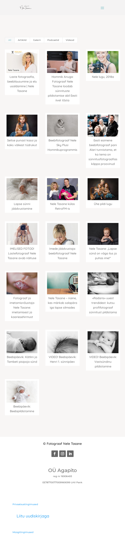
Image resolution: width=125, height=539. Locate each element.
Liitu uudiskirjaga (33, 515)
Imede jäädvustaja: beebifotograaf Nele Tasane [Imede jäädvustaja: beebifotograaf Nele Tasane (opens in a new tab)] (62, 253)
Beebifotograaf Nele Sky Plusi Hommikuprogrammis (62, 145)
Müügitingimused (23, 532)
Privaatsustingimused (25, 504)
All (9, 40)
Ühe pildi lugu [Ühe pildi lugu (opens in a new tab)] (103, 204)
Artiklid (22, 40)
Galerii (37, 40)
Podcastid (53, 40)
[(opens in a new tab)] (62, 62)
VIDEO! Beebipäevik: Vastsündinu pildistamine (103, 361)
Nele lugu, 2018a (103, 77)
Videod (70, 40)
